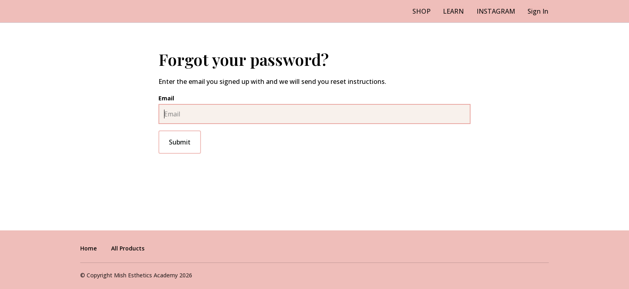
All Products (127, 248)
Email (166, 98)
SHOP (426, 11)
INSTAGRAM (497, 11)
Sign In (538, 11)
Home (88, 248)
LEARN (456, 11)
